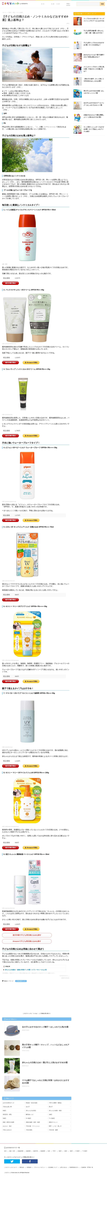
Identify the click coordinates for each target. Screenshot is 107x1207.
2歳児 (4, 1118)
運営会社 (22, 1167)
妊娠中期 (35, 1151)
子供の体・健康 (53, 1130)
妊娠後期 (42, 1151)
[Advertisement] (18, 998)
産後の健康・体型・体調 (33, 1122)
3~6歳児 (77, 1151)
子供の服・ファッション (33, 1126)
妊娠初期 (28, 1151)
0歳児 (4, 1110)
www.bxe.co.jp (8, 747)
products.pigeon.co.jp (10, 501)
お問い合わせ (63, 1167)
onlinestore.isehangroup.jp (12, 660)
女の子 (28, 1106)
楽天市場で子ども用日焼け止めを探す (27, 935)
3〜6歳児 (28, 1118)
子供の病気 (29, 1130)
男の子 (51, 1106)
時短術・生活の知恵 (31, 1103)
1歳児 (50, 1114)
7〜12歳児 (52, 1118)
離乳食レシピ (29, 1114)
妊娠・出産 (55, 4)
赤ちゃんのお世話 (31, 1110)
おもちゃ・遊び (7, 1126)
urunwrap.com (8, 414)
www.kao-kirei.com (10, 580)
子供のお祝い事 (7, 1106)
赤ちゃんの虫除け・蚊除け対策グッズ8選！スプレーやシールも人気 (26, 970)
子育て (68, 4)
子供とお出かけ (7, 1130)
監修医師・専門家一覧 (87, 1167)
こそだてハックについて (10, 1167)
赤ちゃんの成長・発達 (55, 1110)
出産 (49, 1151)
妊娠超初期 (20, 1151)
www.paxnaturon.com (10, 343)
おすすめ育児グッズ (8, 1103)
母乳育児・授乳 (7, 1114)
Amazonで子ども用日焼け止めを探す (27, 941)
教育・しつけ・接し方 (55, 1126)
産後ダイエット (53, 1122)
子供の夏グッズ (21, 981)
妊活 (43, 4)
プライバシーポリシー (40, 1167)
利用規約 (29, 1167)
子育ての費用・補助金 (55, 1103)
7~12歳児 (84, 1151)
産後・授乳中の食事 (8, 1122)
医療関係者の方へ (74, 1167)
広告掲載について (52, 1167)
